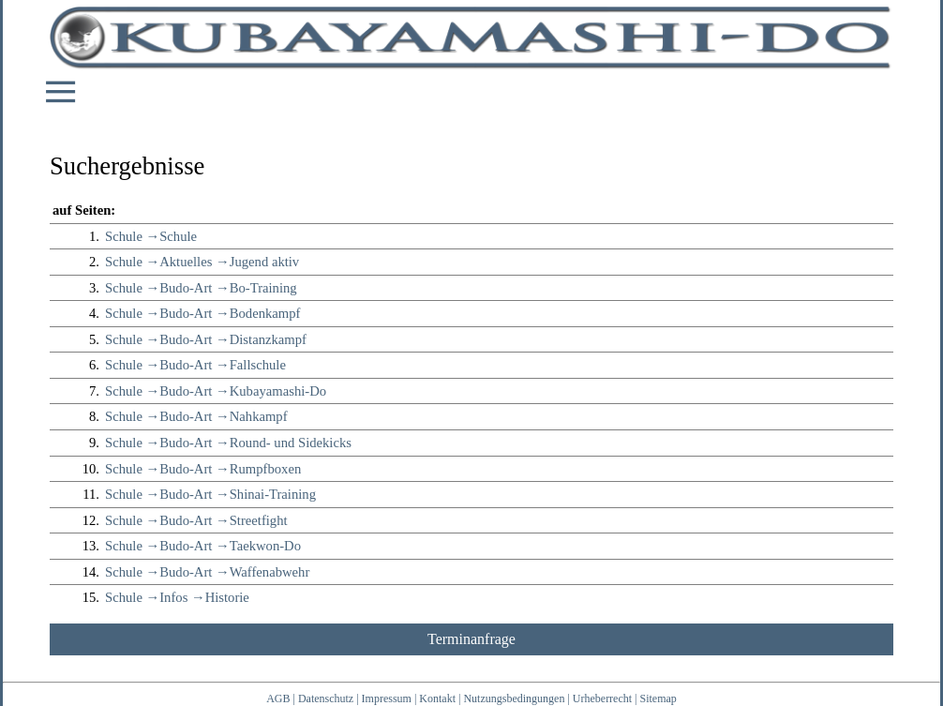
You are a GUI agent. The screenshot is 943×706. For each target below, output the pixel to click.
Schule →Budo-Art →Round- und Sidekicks (228, 442)
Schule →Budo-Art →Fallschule (195, 364)
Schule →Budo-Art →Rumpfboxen (203, 468)
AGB (278, 698)
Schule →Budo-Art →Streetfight (196, 520)
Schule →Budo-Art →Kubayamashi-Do (215, 390)
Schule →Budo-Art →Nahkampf (196, 416)
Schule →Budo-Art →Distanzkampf (206, 339)
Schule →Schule (151, 236)
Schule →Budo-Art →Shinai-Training (210, 494)
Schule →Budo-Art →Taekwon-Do (203, 545)
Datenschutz (325, 698)
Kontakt (437, 698)
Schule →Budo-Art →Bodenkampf (202, 313)
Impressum (387, 698)
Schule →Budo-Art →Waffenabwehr (207, 571)
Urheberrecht (602, 698)
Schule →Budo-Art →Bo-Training (201, 287)
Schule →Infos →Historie (177, 597)
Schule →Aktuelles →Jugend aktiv (202, 261)
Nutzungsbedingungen (513, 698)
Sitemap (658, 698)
